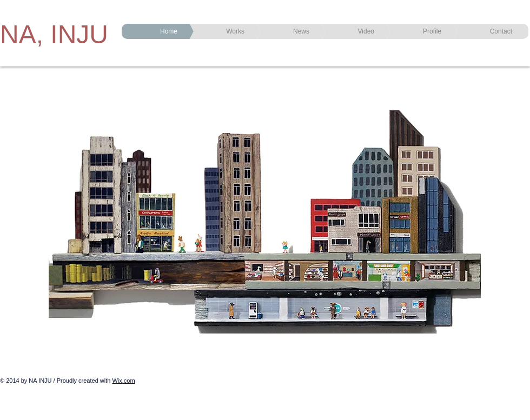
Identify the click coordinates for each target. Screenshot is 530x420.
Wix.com (123, 380)
